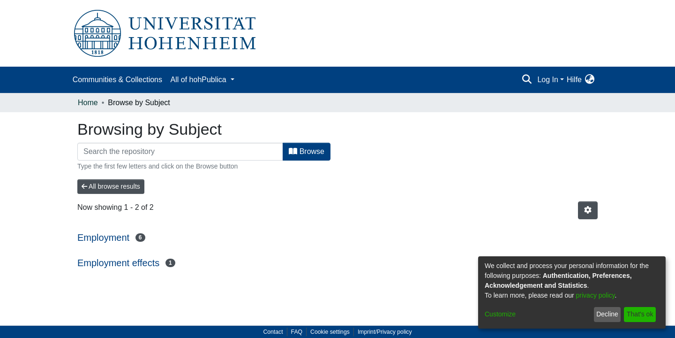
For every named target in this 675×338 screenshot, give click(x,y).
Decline (607, 314)
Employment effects (118, 263)
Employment (103, 237)
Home (88, 103)
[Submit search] (526, 79)
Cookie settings (330, 332)
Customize (500, 314)
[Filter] (180, 152)
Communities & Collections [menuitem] (117, 80)
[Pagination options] (588, 210)
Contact (273, 332)
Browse (306, 151)
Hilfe (574, 80)
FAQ (297, 332)
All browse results (111, 186)
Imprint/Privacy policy (385, 332)
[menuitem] (589, 79)
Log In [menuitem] (547, 80)
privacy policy (595, 295)
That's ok (640, 314)
